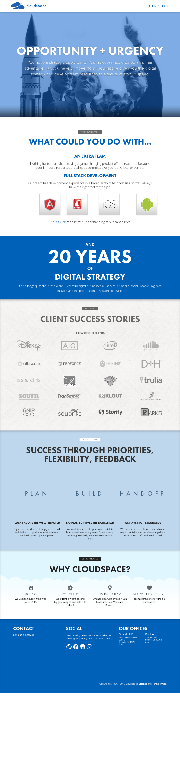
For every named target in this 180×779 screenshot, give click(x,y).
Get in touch (57, 222)
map (121, 644)
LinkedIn (82, 646)
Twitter (69, 646)
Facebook (75, 646)
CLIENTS (154, 6)
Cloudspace (29, 5)
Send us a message (23, 635)
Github (89, 646)
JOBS (165, 6)
